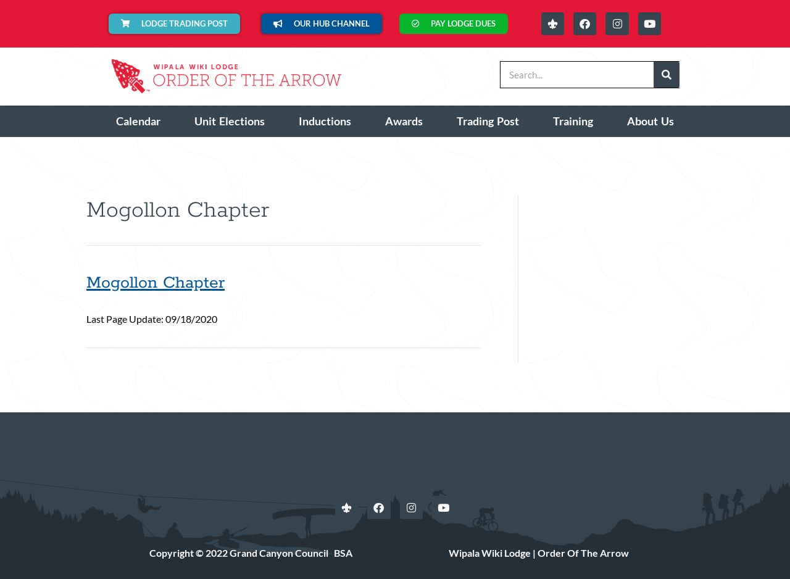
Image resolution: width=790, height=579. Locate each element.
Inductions (325, 121)
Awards (404, 121)
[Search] (667, 75)
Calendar (138, 121)
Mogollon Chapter (155, 283)
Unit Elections (229, 121)
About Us (650, 121)
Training (573, 121)
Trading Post (488, 121)
